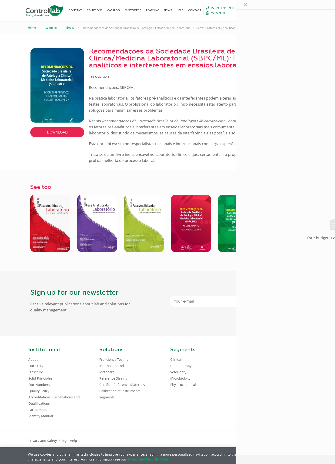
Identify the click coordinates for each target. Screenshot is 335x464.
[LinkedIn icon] (284, 440)
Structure (35, 372)
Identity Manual (40, 416)
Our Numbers (39, 384)
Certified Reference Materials (122, 384)
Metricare (106, 372)
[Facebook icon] (277, 440)
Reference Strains (113, 378)
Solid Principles (40, 378)
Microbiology (180, 378)
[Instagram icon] (299, 440)
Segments (107, 397)
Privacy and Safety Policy (47, 440)
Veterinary (178, 372)
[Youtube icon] (292, 440)
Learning (51, 28)
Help (73, 440)
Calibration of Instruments (120, 391)
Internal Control (111, 366)
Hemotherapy (180, 366)
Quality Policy (38, 391)
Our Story (35, 366)
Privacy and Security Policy (147, 459)
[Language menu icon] (277, 10)
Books (70, 28)
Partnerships (38, 409)
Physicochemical (183, 384)
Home (32, 28)
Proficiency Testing (113, 359)
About (33, 359)
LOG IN (296, 10)
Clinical (176, 359)
